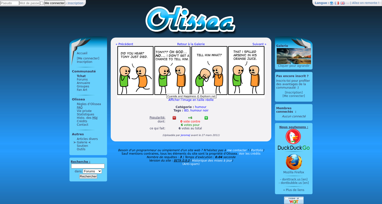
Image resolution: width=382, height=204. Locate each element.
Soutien (82, 146)
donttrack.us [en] (295, 179)
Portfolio (257, 150)
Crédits (82, 121)
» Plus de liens (293, 190)
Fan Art (82, 90)
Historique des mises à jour (212, 160)
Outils (81, 149)
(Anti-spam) (191, 164)
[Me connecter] (88, 58)
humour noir (199, 110)
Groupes (83, 86)
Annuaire (83, 83)
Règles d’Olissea (89, 104)
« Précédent (124, 44)
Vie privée (84, 111)
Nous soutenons (292, 127)
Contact (82, 124)
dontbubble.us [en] (295, 183)
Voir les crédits (249, 153)
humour (200, 107)
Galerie (82, 142)
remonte (371, 3)
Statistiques (85, 114)
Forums (82, 79)
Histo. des (87, 118)
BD (186, 110)
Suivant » (259, 44)
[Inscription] (293, 92)
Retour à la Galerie (191, 44)
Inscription (75, 3)
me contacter (236, 150)
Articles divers (87, 139)
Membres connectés (285, 110)
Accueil (82, 53)
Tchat (81, 76)
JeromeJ (185, 135)
